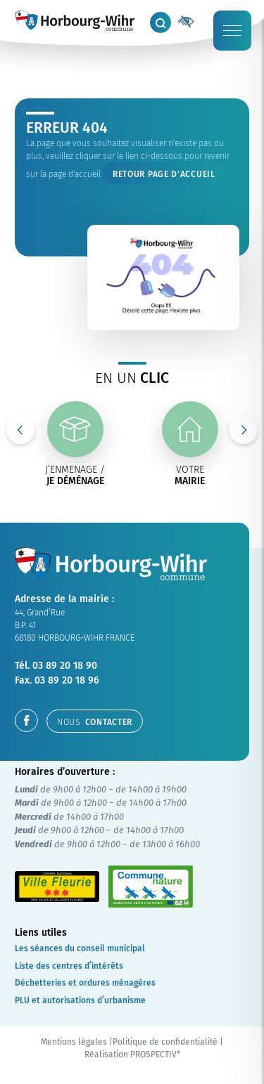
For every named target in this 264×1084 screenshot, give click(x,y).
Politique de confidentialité (165, 1042)
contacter (94, 722)
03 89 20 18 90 (64, 666)
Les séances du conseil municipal (80, 948)
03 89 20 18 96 (66, 680)
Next (244, 430)
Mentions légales (74, 1042)
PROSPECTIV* (155, 1054)
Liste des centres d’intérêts (69, 966)
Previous (20, 430)
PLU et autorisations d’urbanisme (80, 1000)
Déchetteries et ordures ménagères (85, 983)
